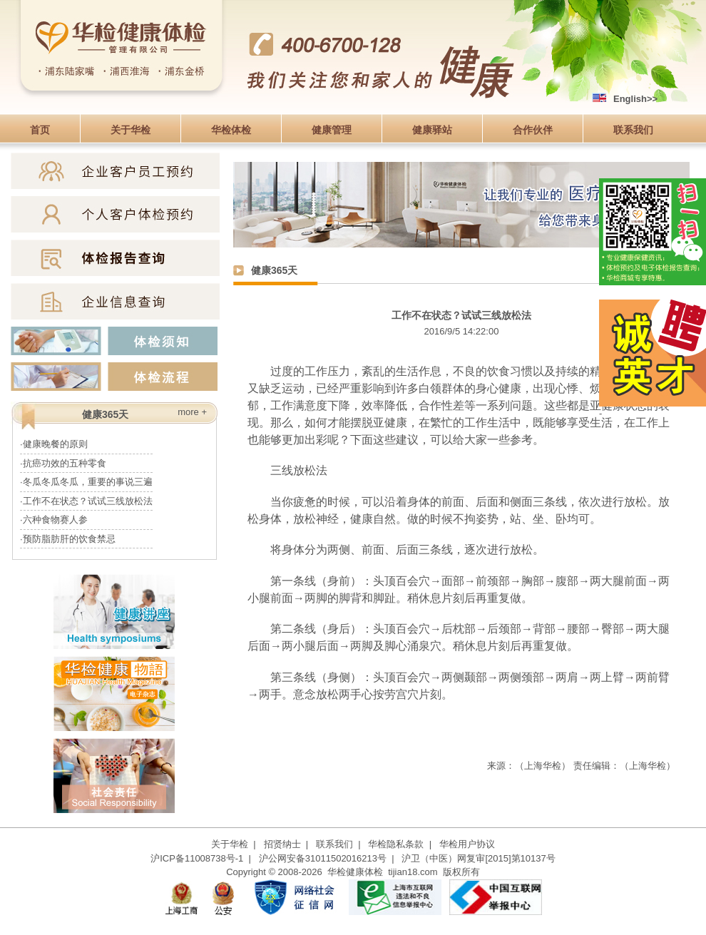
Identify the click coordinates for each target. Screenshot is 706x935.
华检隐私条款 (396, 844)
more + (192, 412)
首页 (40, 130)
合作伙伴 (533, 130)
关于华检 (130, 130)
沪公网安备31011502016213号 (323, 858)
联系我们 (633, 130)
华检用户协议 (467, 844)
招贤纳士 (282, 844)
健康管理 (332, 130)
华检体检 (231, 130)
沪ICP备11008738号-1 (196, 858)
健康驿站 (432, 130)
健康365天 (274, 270)
